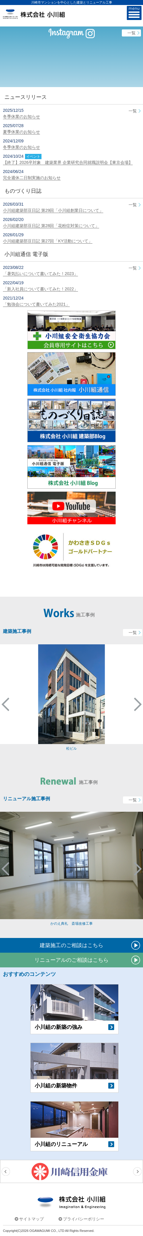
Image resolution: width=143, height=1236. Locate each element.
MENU (134, 13)
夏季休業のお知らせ (21, 131)
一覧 (131, 33)
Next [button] (138, 704)
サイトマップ (31, 1219)
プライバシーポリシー (83, 1219)
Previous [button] (5, 704)
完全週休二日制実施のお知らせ (32, 177)
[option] (71, 697)
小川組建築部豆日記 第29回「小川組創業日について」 (53, 210)
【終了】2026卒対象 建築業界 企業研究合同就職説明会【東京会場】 (68, 162)
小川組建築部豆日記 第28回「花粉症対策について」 (51, 225)
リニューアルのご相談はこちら (71, 960)
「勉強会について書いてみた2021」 (36, 304)
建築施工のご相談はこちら (71, 945)
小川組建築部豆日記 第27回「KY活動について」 (47, 241)
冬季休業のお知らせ (21, 116)
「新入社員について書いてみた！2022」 (40, 289)
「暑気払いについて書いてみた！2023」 (40, 273)
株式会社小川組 (71, 1202)
